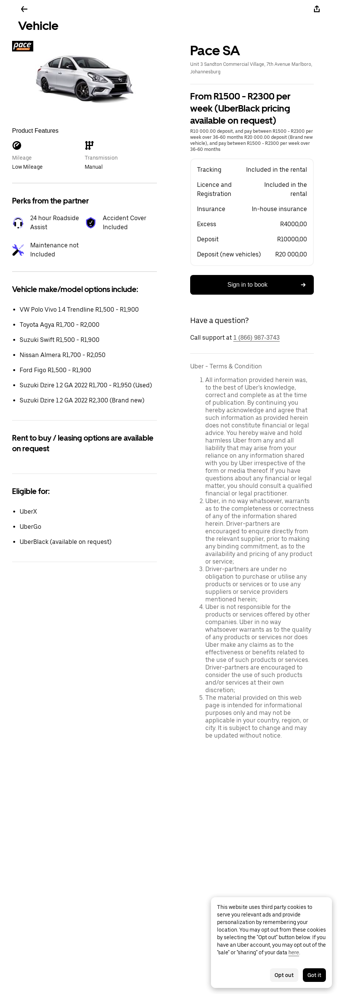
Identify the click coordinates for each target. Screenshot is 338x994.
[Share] (317, 9)
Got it (314, 975)
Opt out (284, 975)
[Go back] (24, 9)
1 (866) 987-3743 (256, 337)
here (293, 952)
